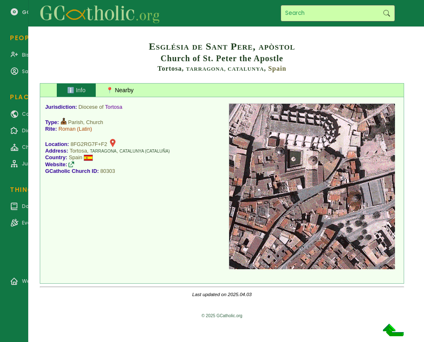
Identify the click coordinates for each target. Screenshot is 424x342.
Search (386, 13)
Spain (277, 68)
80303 (107, 171)
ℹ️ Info (76, 90)
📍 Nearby (119, 90)
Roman (66, 129)
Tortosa (113, 107)
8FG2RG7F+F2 (88, 144)
